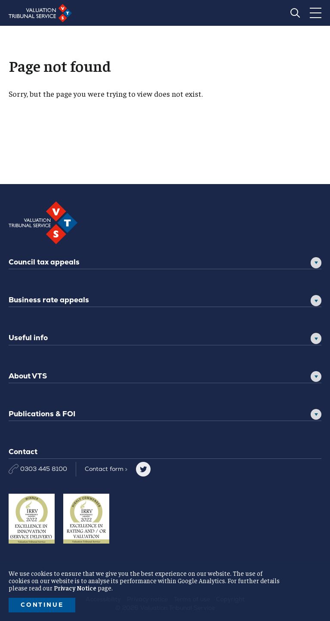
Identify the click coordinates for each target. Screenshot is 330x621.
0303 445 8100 (38, 469)
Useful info (28, 337)
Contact (106, 469)
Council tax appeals (44, 262)
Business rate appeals (49, 299)
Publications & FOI (42, 413)
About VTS (28, 376)
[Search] (295, 13)
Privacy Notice (75, 588)
